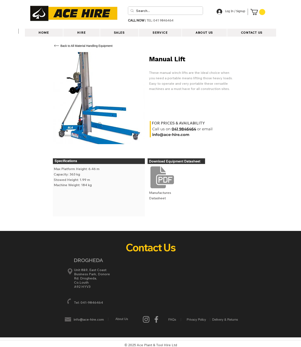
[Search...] (165, 11)
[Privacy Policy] (196, 319)
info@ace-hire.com (170, 134)
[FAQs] (172, 319)
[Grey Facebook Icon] (156, 319)
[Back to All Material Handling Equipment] (86, 46)
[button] (257, 12)
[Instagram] (146, 319)
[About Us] (122, 319)
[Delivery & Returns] (225, 319)
